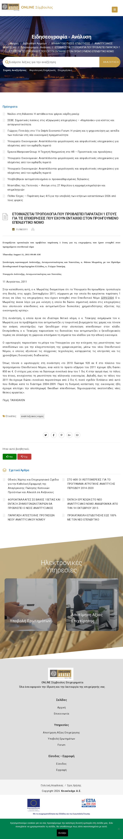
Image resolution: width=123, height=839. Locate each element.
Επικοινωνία (61, 713)
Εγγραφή (61, 770)
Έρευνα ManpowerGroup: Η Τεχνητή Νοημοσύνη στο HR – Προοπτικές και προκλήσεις (60, 151)
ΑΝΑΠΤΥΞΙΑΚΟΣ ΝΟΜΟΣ (32, 416)
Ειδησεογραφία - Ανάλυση (35, 47)
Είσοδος (61, 763)
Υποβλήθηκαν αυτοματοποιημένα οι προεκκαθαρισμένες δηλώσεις (48, 179)
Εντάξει (62, 833)
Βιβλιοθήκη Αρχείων (35, 43)
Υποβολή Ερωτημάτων (61, 738)
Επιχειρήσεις (65, 70)
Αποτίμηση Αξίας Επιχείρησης (61, 732)
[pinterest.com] (62, 435)
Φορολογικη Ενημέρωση (42, 70)
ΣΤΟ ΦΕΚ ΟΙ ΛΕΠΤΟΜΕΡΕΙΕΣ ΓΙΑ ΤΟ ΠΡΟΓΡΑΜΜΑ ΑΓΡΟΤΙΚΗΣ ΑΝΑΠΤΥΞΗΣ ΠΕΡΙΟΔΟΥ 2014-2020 (91, 484)
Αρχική (14, 43)
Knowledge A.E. (71, 791)
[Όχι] (118, 830)
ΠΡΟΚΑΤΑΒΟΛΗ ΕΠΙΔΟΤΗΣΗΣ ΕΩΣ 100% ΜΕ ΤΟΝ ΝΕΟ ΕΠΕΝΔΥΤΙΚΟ (91, 517)
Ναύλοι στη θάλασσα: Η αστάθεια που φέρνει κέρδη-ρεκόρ (43, 114)
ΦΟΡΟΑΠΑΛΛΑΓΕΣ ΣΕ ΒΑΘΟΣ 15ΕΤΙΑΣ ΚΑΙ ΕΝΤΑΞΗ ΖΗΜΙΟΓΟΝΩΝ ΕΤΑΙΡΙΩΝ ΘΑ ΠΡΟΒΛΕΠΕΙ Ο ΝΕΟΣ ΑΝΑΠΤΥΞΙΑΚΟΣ (34, 504)
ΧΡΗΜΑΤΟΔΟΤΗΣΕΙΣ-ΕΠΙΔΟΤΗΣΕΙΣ (70, 43)
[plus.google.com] (69, 435)
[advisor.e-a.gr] (77, 435)
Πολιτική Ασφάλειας (52, 785)
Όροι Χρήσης (74, 785)
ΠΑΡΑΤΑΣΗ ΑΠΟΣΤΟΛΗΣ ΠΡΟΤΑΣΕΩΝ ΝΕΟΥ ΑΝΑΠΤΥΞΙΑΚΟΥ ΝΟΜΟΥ (31, 517)
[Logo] (61, 675)
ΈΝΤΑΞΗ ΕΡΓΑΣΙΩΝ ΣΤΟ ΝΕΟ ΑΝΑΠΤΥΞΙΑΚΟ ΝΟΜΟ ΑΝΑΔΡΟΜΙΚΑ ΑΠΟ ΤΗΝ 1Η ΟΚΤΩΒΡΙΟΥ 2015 (92, 504)
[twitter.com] (46, 435)
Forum (62, 744)
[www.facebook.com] (54, 435)
